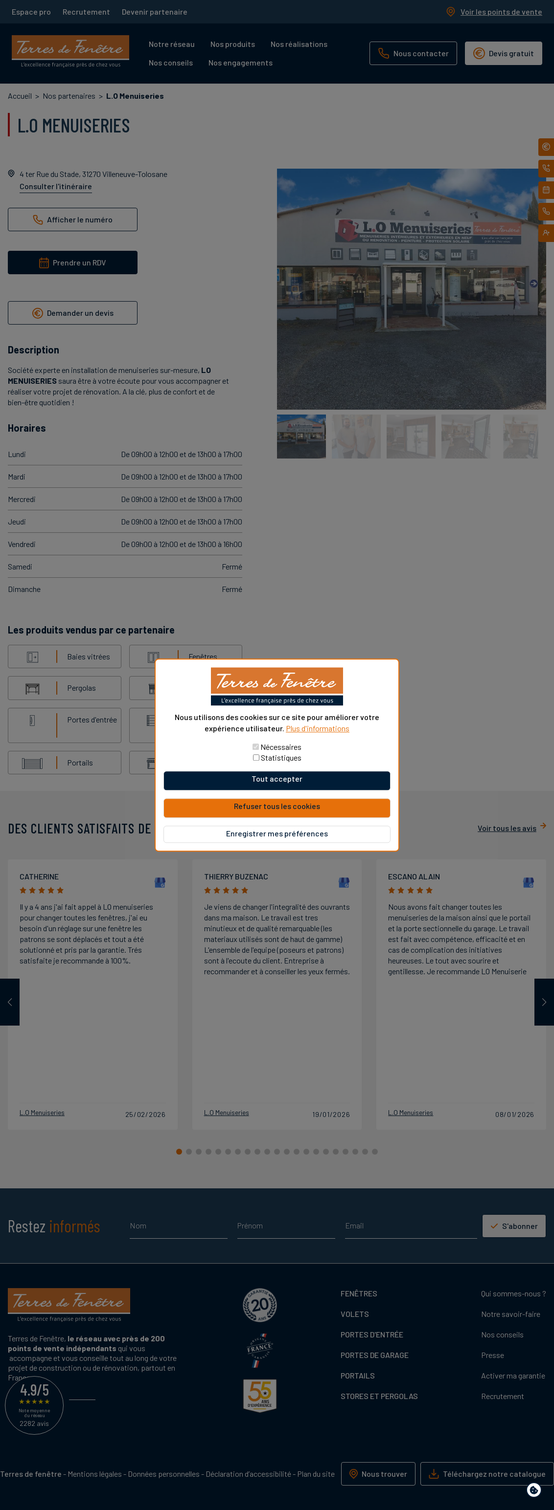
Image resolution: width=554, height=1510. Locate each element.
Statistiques (281, 757)
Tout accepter (277, 778)
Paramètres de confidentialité (536, 1492)
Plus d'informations (317, 728)
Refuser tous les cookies (277, 805)
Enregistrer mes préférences (277, 833)
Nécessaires (280, 746)
